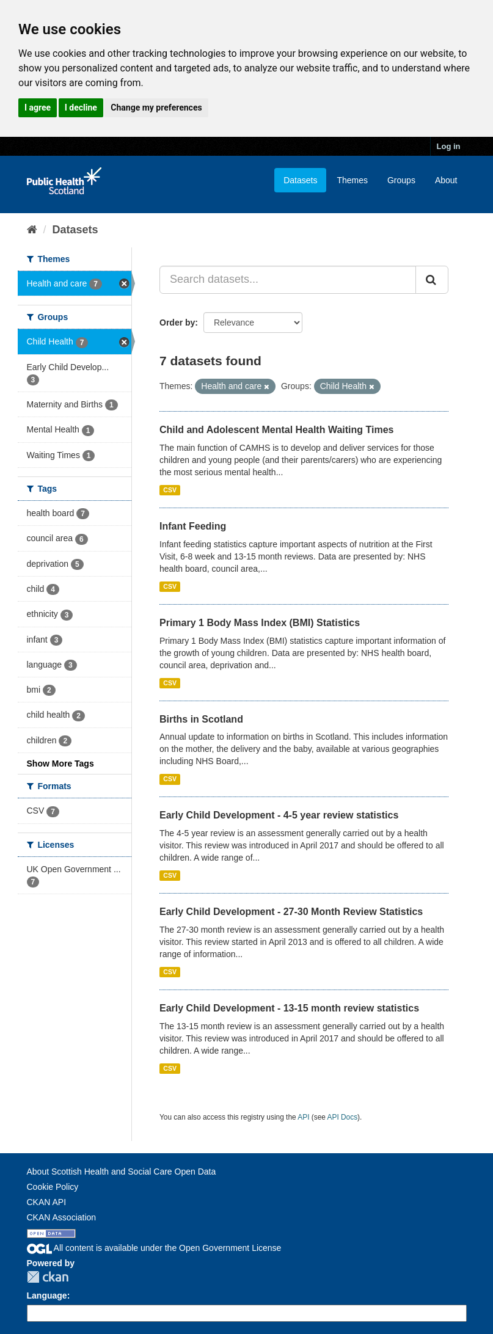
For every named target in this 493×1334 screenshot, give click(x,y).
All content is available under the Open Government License (154, 1248)
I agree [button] (37, 107)
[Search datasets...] (287, 280)
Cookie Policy (53, 1187)
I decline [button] (81, 107)
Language (47, 1295)
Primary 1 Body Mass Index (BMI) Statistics (259, 623)
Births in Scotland (201, 719)
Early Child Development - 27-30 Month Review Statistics (291, 911)
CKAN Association (62, 1217)
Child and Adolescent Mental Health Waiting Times (276, 430)
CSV (170, 490)
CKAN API (47, 1202)
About (446, 180)
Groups (401, 180)
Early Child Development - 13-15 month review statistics (289, 1008)
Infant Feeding (192, 526)
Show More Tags (60, 763)
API (303, 1117)
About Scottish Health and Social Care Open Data (121, 1171)
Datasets (300, 180)
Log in (449, 146)
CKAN (47, 1276)
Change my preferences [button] (156, 107)
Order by (177, 322)
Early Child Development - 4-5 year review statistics (278, 815)
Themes (352, 180)
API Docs (342, 1117)
